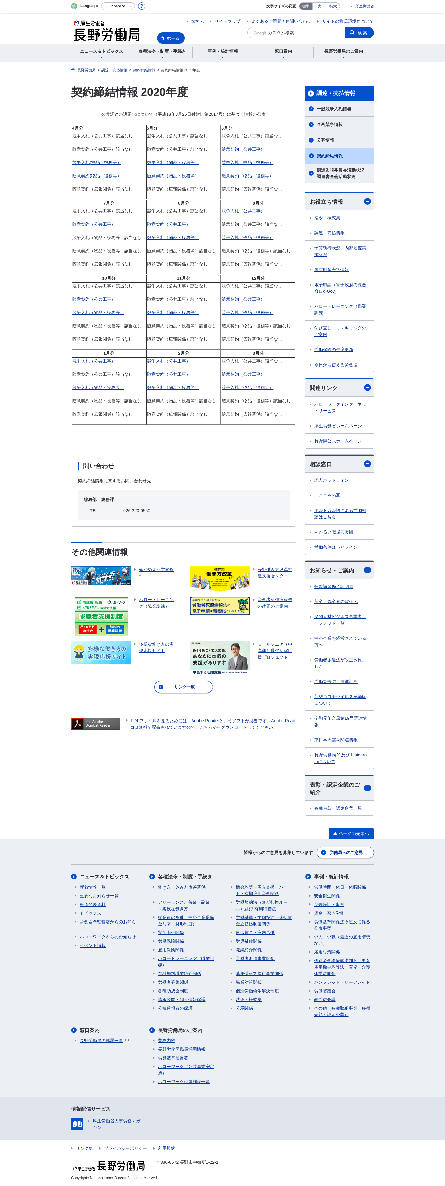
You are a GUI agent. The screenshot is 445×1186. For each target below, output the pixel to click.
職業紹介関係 (249, 949)
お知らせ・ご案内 (340, 570)
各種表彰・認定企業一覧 (338, 808)
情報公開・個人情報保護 (182, 999)
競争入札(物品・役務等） (96, 162)
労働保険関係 (171, 941)
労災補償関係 (249, 941)
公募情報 (325, 140)
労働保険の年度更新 (333, 349)
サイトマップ (227, 21)
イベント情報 (93, 945)
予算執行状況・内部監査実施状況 (340, 251)
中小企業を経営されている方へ (340, 641)
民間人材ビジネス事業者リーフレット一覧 (340, 620)
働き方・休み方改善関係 (182, 887)
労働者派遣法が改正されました (340, 663)
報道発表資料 (93, 904)
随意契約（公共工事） (243, 149)
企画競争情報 (330, 124)
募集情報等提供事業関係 (259, 973)
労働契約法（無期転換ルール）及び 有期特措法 (262, 905)
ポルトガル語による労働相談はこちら (340, 513)
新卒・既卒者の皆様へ (336, 601)
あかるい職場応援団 (333, 532)
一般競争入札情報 (334, 108)
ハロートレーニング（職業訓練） (340, 309)
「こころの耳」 (329, 495)
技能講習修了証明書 (333, 586)
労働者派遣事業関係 (255, 958)
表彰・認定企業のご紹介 (340, 788)
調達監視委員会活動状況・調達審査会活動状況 (343, 173)
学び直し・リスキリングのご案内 (340, 331)
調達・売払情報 (335, 93)
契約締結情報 (330, 155)
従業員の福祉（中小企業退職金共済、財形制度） (186, 920)
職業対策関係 (249, 982)
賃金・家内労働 (329, 913)
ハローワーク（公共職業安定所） (186, 1069)
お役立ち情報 (340, 201)
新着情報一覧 (93, 887)
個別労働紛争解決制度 (257, 990)
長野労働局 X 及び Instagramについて (340, 758)
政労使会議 (325, 999)
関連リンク (340, 387)
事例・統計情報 (331, 876)
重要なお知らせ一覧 (99, 895)
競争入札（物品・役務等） (173, 162)
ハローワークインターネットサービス (340, 407)
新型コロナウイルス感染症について (340, 700)
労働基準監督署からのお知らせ (108, 925)
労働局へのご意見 (346, 852)
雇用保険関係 (171, 949)
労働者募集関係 (173, 982)
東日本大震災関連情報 (336, 739)
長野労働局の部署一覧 (104, 1040)
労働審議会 (325, 990)
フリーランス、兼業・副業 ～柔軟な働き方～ (186, 905)
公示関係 (244, 1008)
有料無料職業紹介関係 (179, 973)
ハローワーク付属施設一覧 (184, 1081)
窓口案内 (90, 1030)
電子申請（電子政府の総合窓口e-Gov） (340, 288)
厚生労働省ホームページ (338, 425)
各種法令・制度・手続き (185, 876)
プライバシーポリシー (125, 1148)
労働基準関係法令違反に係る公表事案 (342, 925)
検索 (363, 32)
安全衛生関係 (171, 932)
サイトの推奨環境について (348, 21)
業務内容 (166, 1040)
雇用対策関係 (327, 951)
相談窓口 (340, 463)
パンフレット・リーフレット (342, 982)
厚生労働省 (364, 6)
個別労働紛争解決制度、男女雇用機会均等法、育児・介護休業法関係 (342, 967)
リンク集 (84, 1148)
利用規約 (166, 1148)
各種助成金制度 (173, 990)
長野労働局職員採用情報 (182, 1049)
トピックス (90, 913)
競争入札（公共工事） (243, 210)
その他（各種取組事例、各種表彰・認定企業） (342, 1011)
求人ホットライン (331, 480)
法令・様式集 (327, 217)
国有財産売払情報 (331, 269)
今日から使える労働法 (336, 364)
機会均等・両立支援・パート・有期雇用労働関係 (262, 890)
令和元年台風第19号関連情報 (340, 721)
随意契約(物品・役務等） (96, 175)
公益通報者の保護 (175, 1008)
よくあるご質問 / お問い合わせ (281, 21)
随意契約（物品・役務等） (173, 175)
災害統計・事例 (329, 904)
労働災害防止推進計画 (336, 681)
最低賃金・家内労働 (255, 932)
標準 (306, 6)
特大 (333, 6)
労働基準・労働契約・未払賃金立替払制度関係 (264, 920)
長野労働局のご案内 (180, 1030)
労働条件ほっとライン (336, 547)
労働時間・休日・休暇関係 (340, 887)
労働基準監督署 (173, 1057)
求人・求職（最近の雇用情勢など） (342, 940)
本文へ (197, 21)
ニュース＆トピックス (104, 876)
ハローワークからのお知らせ (108, 936)
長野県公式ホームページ (338, 440)
